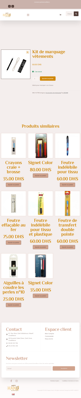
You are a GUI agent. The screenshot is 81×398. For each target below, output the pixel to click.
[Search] (76, 12)
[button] (28, 14)
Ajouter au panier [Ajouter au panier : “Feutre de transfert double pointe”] (67, 247)
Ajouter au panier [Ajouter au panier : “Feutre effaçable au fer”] (13, 242)
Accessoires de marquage (53, 93)
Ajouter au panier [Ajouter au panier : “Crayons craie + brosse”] (13, 185)
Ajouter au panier (47, 78)
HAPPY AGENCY (74, 390)
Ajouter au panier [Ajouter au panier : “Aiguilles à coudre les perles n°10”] (13, 305)
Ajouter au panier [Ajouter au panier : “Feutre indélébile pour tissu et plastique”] (40, 247)
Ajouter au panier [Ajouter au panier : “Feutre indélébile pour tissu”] (67, 185)
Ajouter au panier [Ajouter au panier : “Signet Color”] (40, 175)
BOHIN (66, 93)
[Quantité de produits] (35, 78)
